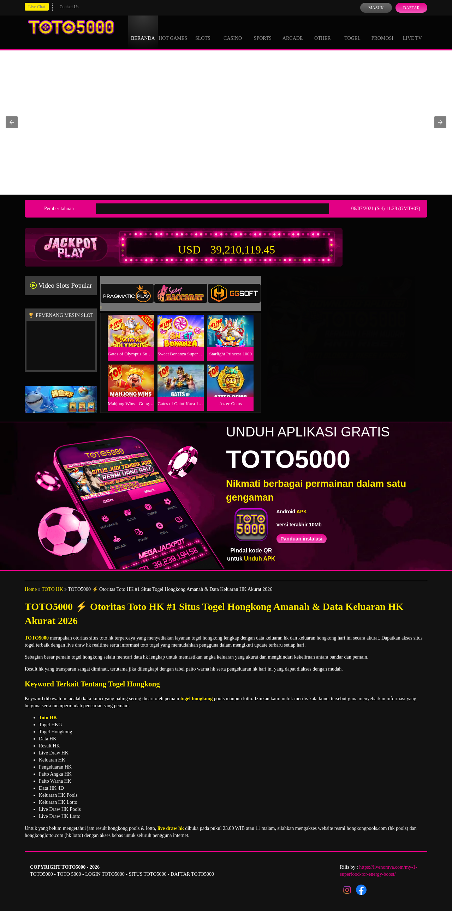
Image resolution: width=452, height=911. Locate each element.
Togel (352, 32)
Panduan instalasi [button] (301, 539)
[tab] (127, 293)
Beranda (143, 32)
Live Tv (412, 32)
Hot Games (173, 32)
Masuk (375, 7)
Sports (263, 32)
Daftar (411, 7)
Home (31, 589)
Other (322, 32)
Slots (202, 32)
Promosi (382, 32)
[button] (12, 122)
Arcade (292, 32)
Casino (233, 32)
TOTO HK (52, 589)
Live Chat (36, 6)
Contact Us (69, 6)
